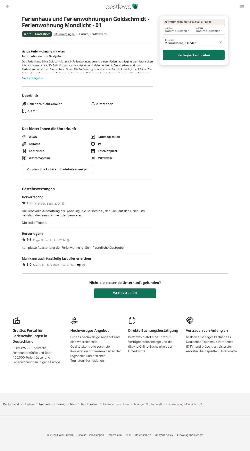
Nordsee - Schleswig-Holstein (58, 404)
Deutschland (11, 404)
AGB (128, 435)
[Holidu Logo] (125, 6)
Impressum (115, 435)
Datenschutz (143, 435)
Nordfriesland (89, 404)
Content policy (164, 435)
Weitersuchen (125, 293)
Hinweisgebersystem (190, 435)
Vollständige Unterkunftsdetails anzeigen (57, 169)
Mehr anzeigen (33, 78)
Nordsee (29, 404)
